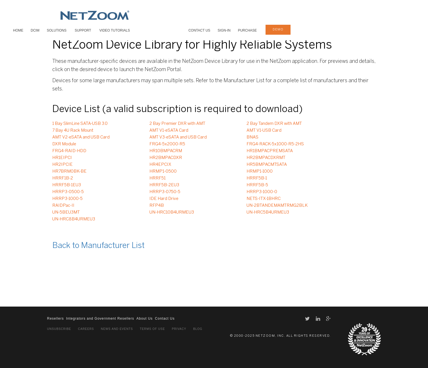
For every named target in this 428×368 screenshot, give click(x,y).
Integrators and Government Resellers (100, 319)
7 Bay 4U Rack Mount (72, 131)
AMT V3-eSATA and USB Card (178, 137)
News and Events (117, 328)
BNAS (252, 137)
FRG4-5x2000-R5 (167, 144)
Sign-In (224, 30)
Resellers (55, 319)
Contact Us (199, 30)
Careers (86, 328)
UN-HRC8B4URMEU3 (73, 219)
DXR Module (64, 144)
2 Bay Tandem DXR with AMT (274, 124)
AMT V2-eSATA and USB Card (81, 137)
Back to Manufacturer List (98, 246)
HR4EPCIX (160, 165)
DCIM (35, 30)
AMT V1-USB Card (264, 131)
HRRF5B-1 (257, 178)
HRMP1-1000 (260, 171)
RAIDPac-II (63, 206)
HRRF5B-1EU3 (66, 185)
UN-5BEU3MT (66, 212)
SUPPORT (83, 30)
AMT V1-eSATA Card (168, 131)
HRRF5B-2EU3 (164, 185)
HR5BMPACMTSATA (267, 165)
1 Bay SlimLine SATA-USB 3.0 (80, 124)
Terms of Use (152, 328)
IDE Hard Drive (163, 199)
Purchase (247, 30)
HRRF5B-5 (257, 185)
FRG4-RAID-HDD (69, 151)
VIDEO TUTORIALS (114, 30)
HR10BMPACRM (165, 151)
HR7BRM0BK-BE (69, 171)
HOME (18, 30)
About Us (144, 319)
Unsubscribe (59, 328)
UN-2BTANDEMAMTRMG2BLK (277, 206)
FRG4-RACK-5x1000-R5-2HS (275, 144)
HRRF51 (157, 178)
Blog (197, 328)
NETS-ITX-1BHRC (264, 199)
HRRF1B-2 (62, 178)
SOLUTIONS (56, 30)
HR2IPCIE (62, 165)
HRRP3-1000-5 (67, 199)
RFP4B (156, 206)
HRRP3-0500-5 (68, 192)
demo (278, 29)
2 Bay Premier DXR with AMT (177, 124)
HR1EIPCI (62, 158)
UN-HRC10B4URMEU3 (171, 212)
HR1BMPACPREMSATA (270, 151)
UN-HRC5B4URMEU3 (268, 212)
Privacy (179, 328)
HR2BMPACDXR (165, 158)
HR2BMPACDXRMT (266, 158)
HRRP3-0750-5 (164, 192)
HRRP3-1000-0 (262, 192)
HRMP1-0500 (163, 171)
